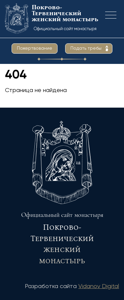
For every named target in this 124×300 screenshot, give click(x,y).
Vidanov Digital (98, 286)
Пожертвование (34, 48)
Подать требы (86, 48)
